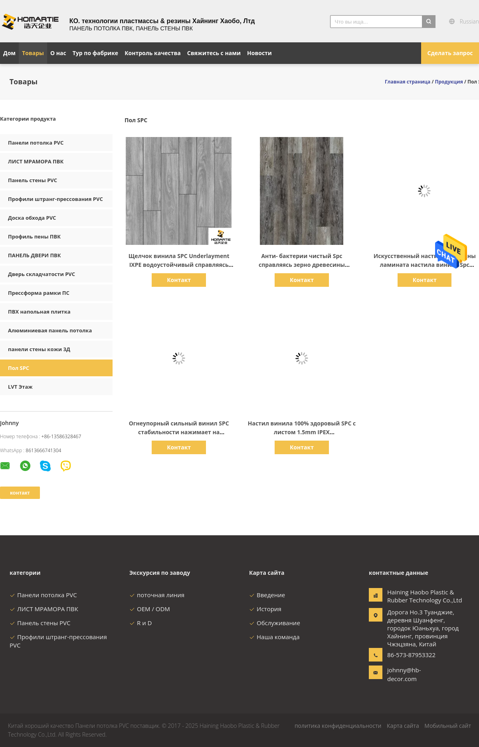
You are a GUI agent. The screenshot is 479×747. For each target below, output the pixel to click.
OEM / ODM (149, 609)
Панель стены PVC (32, 180)
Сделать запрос (450, 53)
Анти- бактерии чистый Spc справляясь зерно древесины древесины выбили (302, 264)
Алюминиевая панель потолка (50, 330)
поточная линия (156, 595)
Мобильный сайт (447, 725)
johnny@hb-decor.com (404, 674)
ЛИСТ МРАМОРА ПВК (35, 161)
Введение (267, 595)
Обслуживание (274, 623)
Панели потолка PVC (35, 142)
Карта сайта (403, 725)
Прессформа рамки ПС (38, 292)
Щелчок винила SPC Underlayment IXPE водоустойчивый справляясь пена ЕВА (179, 264)
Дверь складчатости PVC (41, 274)
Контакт (179, 280)
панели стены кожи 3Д (39, 349)
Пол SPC (18, 368)
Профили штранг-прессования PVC (55, 199)
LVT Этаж (20, 386)
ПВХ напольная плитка (39, 311)
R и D (140, 623)
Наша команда (274, 637)
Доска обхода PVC (32, 217)
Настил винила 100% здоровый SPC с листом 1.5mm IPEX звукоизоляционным (302, 432)
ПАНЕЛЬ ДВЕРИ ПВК (34, 255)
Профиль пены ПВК (34, 236)
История (265, 609)
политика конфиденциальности (338, 725)
